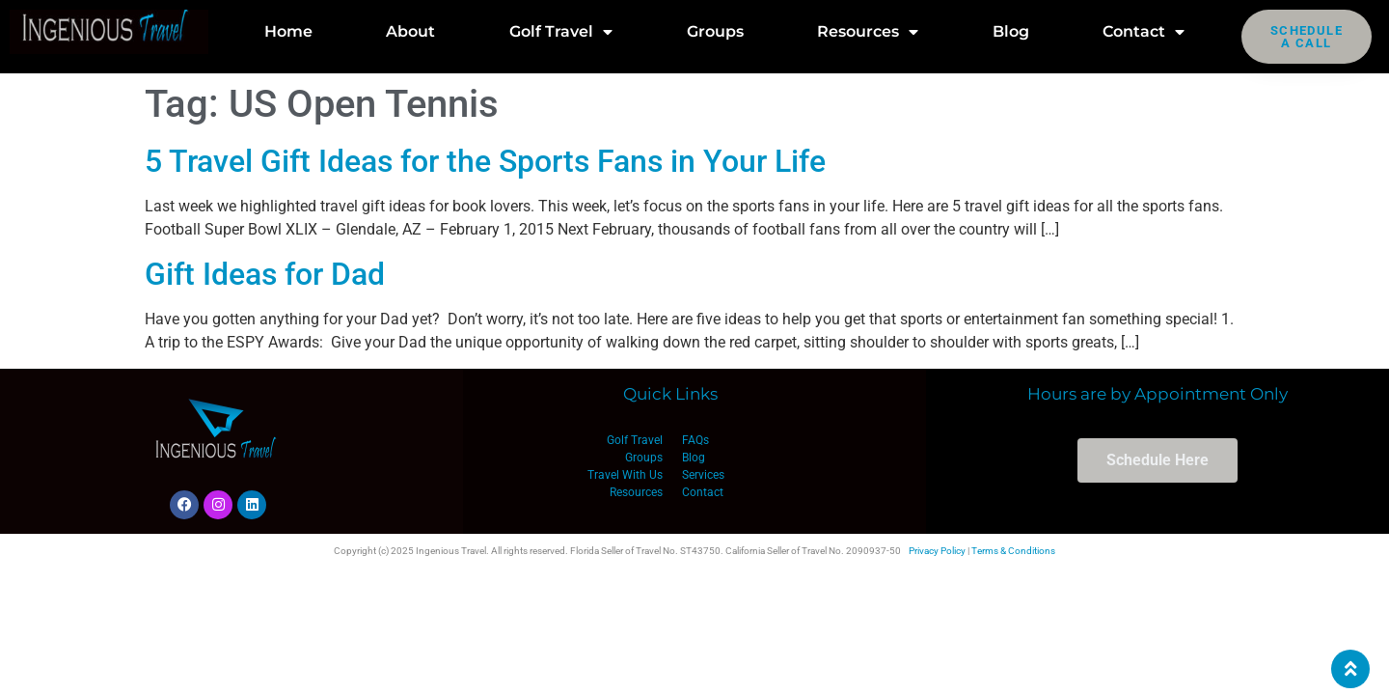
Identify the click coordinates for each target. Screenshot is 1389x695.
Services (703, 475)
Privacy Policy (937, 550)
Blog (1011, 31)
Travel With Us (625, 475)
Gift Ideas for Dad (265, 274)
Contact (1144, 31)
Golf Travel (561, 31)
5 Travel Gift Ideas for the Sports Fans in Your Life (485, 161)
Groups (715, 31)
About (410, 31)
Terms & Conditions (1013, 550)
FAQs (695, 440)
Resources (867, 31)
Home (288, 31)
